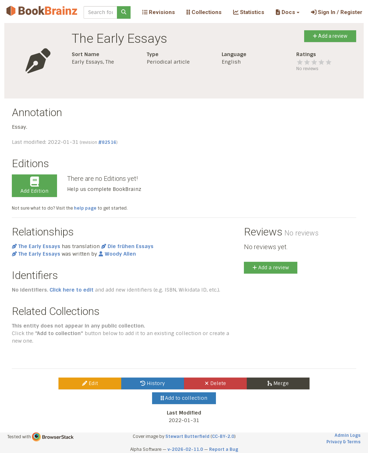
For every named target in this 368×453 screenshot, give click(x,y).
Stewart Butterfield (187, 436)
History (152, 383)
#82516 (107, 142)
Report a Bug (223, 449)
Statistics (248, 12)
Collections (204, 12)
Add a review (330, 36)
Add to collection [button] (184, 398)
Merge (278, 383)
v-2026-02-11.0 (185, 449)
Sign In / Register (336, 12)
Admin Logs (347, 435)
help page (85, 208)
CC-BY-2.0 (223, 436)
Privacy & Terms (343, 442)
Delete (215, 383)
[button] (287, 12)
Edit (90, 383)
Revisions (158, 12)
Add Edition (34, 186)
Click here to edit (71, 290)
